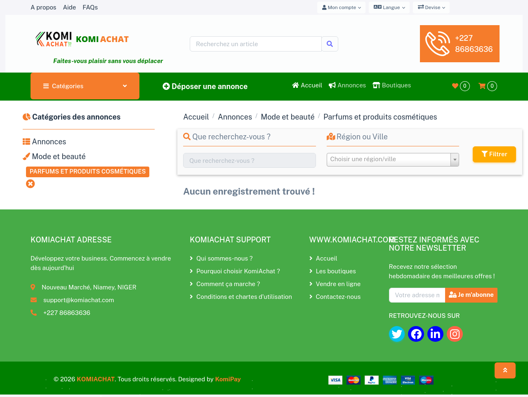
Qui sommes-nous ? (221, 258)
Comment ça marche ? (225, 283)
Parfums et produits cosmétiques (88, 171)
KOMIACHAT (96, 379)
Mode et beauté (54, 156)
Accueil (307, 85)
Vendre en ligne (335, 283)
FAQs (90, 7)
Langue (387, 7)
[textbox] (393, 159)
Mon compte (339, 7)
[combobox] (393, 160)
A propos (43, 7)
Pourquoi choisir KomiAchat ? (235, 271)
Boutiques (391, 85)
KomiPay (228, 379)
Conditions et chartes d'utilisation (241, 296)
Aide (69, 7)
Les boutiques (332, 271)
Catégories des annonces (71, 117)
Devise (429, 7)
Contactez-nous (335, 296)
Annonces (347, 85)
